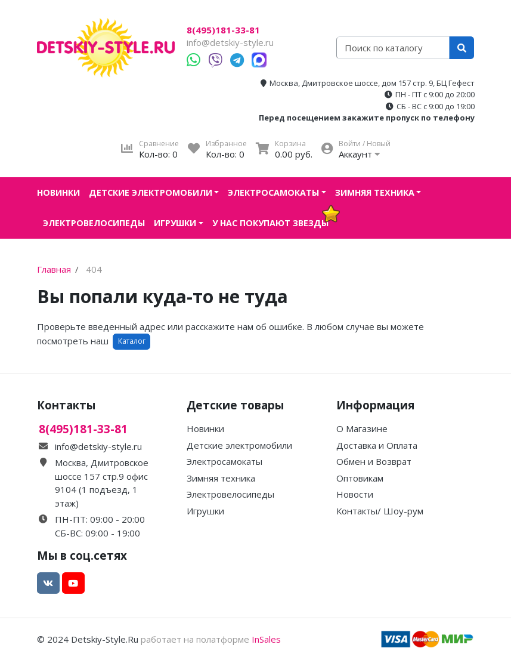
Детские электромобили (150, 192)
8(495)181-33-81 (223, 30)
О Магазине (362, 428)
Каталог (131, 341)
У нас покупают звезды (270, 223)
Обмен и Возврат (373, 461)
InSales (266, 639)
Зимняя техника (374, 192)
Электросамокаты (273, 192)
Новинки (58, 192)
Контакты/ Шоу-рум (379, 511)
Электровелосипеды (94, 223)
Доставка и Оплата (376, 445)
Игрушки (175, 223)
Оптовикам (359, 478)
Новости (354, 494)
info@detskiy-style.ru (230, 42)
